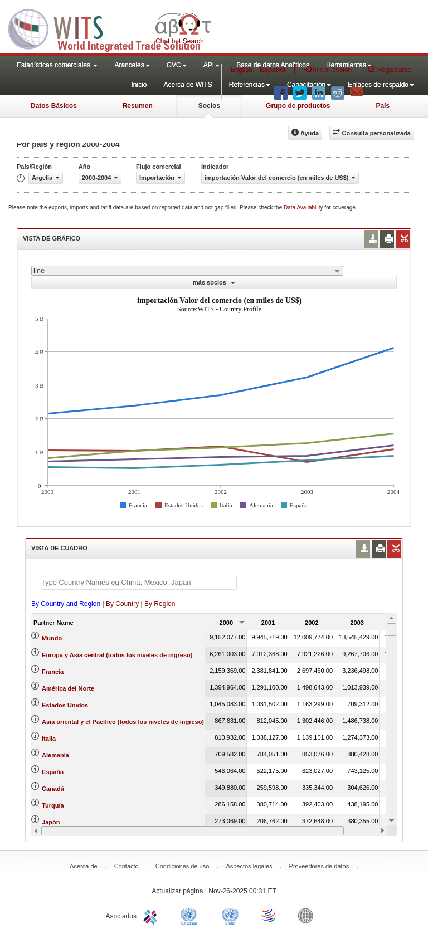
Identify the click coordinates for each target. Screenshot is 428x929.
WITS (111, 28)
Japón (51, 822)
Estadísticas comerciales (57, 65)
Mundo (52, 638)
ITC (152, 915)
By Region (159, 604)
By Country (122, 604)
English (241, 70)
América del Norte (68, 688)
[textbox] (139, 582)
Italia (49, 738)
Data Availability (304, 207)
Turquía (53, 805)
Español (273, 70)
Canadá (53, 788)
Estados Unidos (65, 705)
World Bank (308, 915)
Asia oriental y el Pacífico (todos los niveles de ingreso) (123, 721)
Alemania (55, 755)
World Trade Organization (269, 915)
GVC (177, 65)
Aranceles (131, 65)
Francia (53, 671)
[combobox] (187, 271)
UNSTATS (230, 915)
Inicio (139, 85)
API (211, 65)
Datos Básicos (54, 106)
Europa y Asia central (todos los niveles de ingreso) (117, 655)
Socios (209, 106)
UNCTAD (191, 915)
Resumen (138, 106)
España (53, 772)
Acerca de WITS (187, 85)
